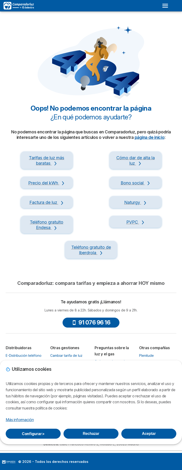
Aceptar (149, 434)
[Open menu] (165, 5)
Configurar (33, 434)
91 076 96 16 (91, 322)
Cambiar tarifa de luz (66, 355)
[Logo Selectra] (19, 5)
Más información (20, 419)
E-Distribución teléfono (23, 355)
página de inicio (149, 137)
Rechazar (91, 434)
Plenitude (146, 355)
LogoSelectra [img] (8, 462)
